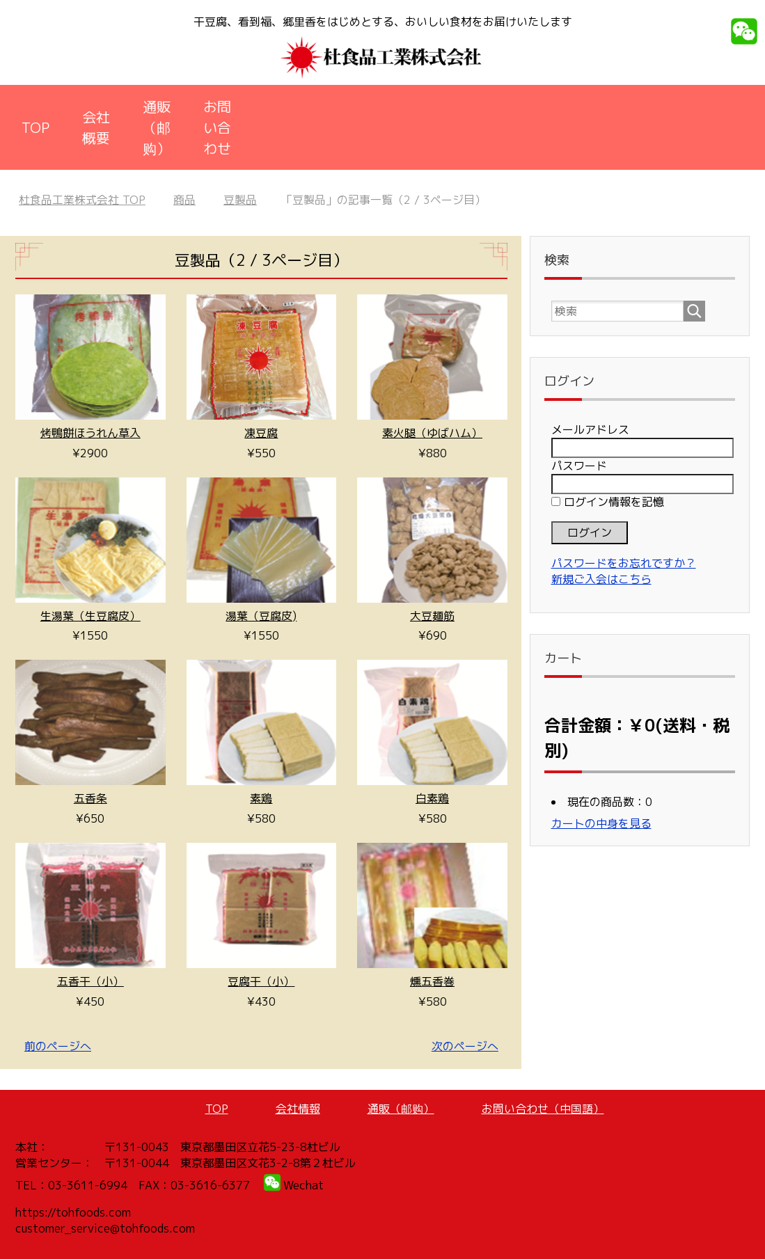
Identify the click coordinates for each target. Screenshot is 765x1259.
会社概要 (96, 127)
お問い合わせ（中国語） (543, 1108)
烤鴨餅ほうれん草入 (90, 433)
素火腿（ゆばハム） (432, 433)
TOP (35, 127)
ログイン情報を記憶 (607, 501)
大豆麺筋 (432, 616)
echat (308, 1185)
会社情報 (298, 1108)
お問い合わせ (217, 127)
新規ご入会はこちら (601, 579)
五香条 (90, 798)
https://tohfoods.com (73, 1212)
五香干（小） (90, 981)
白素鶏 (432, 798)
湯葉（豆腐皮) (261, 616)
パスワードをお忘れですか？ (623, 563)
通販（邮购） (157, 127)
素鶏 (261, 798)
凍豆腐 (261, 433)
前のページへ (57, 1046)
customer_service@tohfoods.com (105, 1228)
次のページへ (465, 1046)
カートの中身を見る (601, 823)
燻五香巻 (432, 981)
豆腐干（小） (261, 981)
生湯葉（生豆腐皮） (90, 616)
